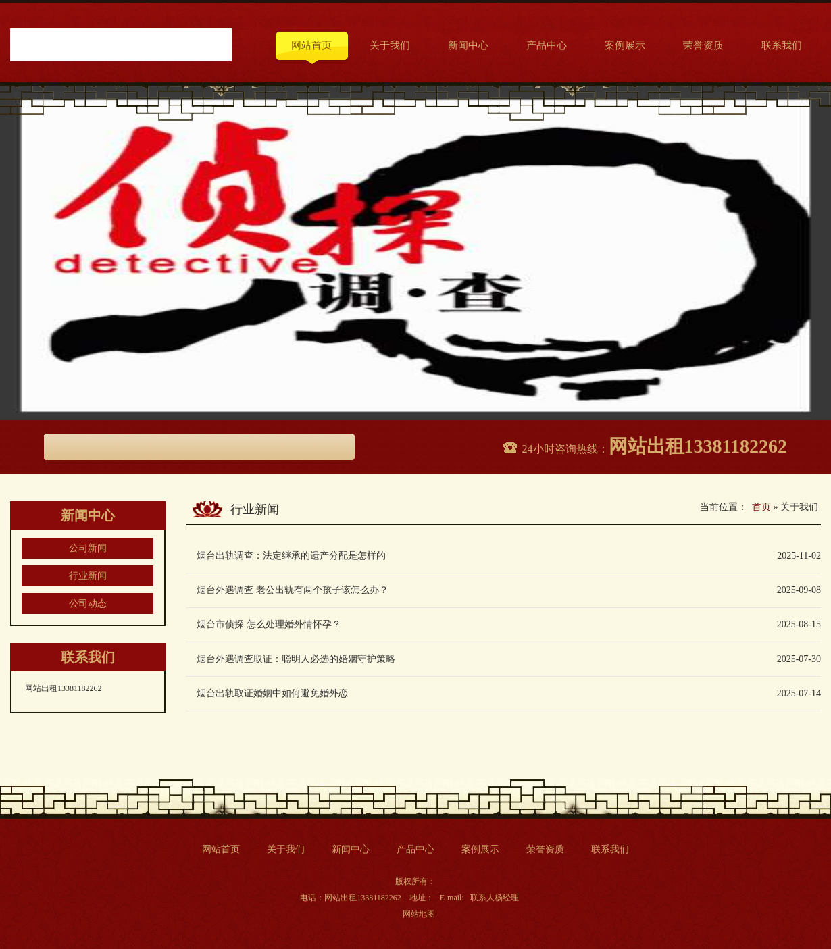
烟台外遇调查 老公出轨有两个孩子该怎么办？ (292, 590)
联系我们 (781, 45)
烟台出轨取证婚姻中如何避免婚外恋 (272, 693)
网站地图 (419, 914)
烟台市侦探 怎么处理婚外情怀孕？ (269, 624)
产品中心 (546, 45)
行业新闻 (88, 576)
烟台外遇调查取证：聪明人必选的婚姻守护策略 (296, 659)
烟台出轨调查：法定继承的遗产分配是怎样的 (291, 555)
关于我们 (390, 45)
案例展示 (625, 45)
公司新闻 (88, 548)
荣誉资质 (703, 45)
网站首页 (311, 45)
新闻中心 (468, 45)
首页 (761, 507)
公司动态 (88, 603)
